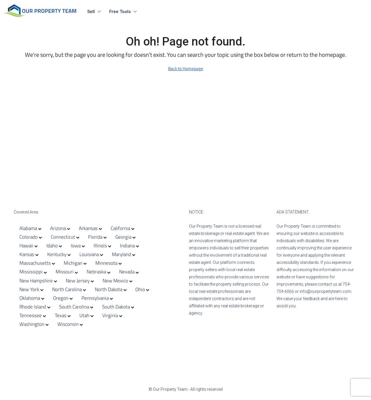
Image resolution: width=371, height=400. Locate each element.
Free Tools (120, 11)
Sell (91, 11)
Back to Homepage (185, 68)
